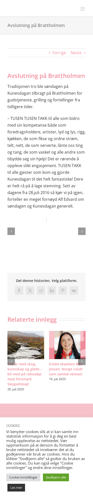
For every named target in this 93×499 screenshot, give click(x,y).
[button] (11, 231)
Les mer (16, 487)
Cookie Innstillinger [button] (23, 477)
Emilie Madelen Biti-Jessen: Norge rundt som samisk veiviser (66, 369)
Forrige (59, 52)
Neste (76, 52)
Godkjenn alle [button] (56, 477)
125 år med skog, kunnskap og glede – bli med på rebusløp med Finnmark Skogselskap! (24, 374)
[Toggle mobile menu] (83, 8)
